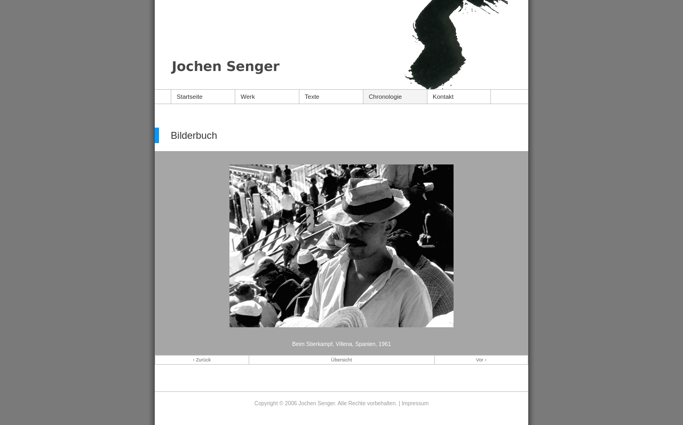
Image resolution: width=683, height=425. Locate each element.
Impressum (415, 403)
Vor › (481, 360)
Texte (312, 96)
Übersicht (341, 360)
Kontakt (443, 96)
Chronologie (385, 96)
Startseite (190, 96)
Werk (248, 96)
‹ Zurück (202, 360)
